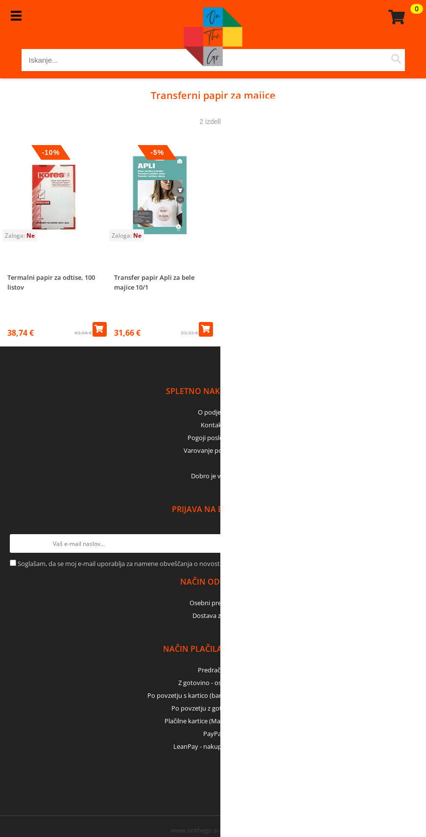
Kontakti (213, 424)
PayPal (213, 733)
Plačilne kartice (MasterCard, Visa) (213, 720)
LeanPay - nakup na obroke (213, 746)
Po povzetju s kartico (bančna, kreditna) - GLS (213, 695)
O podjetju (213, 412)
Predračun (213, 669)
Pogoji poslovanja (213, 437)
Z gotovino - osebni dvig (213, 682)
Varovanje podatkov (213, 450)
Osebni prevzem (213, 602)
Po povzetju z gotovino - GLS (213, 708)
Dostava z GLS (213, 615)
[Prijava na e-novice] (407, 543)
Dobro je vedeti (213, 475)
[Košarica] (395, 17)
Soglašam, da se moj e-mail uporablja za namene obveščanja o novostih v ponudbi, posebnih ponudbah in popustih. (186, 563)
